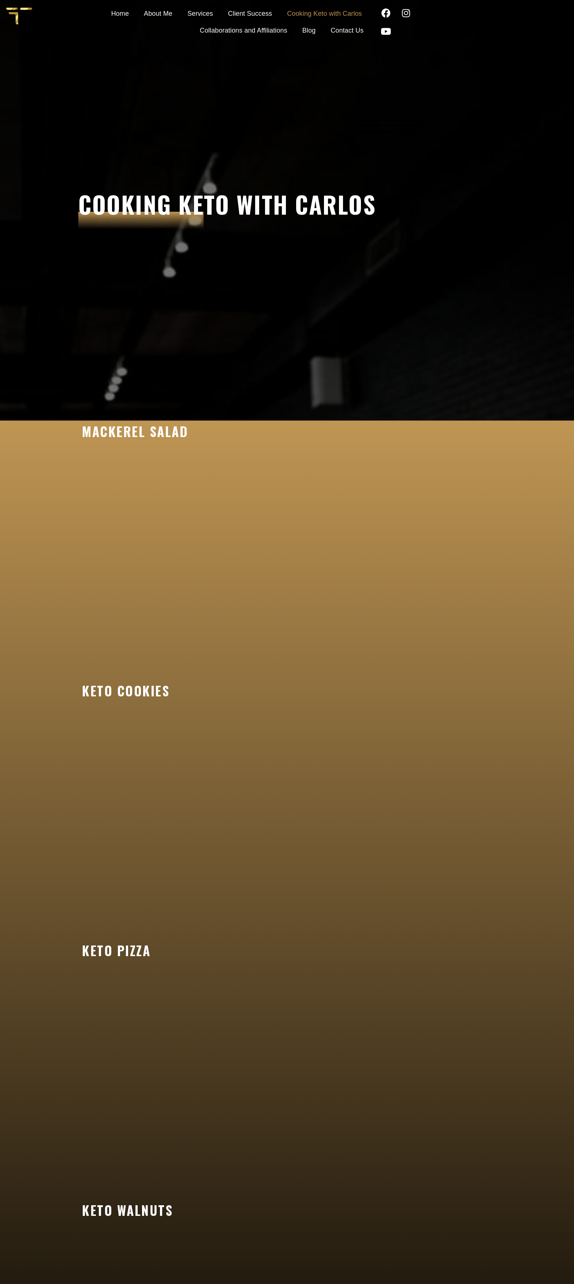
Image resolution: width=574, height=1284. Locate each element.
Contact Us (459, 29)
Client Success (231, 12)
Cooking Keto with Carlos (306, 12)
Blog (467, 12)
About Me (140, 12)
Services (181, 12)
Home (101, 12)
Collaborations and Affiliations (402, 12)
